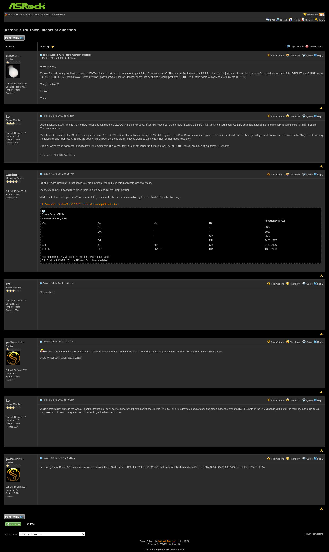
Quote (309, 55)
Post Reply (13, 38)
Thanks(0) (293, 55)
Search (283, 20)
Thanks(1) (293, 400)
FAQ (272, 20)
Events (294, 20)
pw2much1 (15, 342)
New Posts (312, 14)
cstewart (13, 55)
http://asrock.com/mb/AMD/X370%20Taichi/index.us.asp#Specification (79, 204)
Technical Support (33, 14)
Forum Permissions (315, 534)
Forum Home (15, 14)
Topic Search (295, 46)
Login (322, 20)
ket (9, 116)
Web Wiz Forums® (167, 541)
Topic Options (314, 46)
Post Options (275, 55)
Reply (320, 55)
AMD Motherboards (55, 14)
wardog (13, 174)
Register (309, 20)
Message (45, 46)
